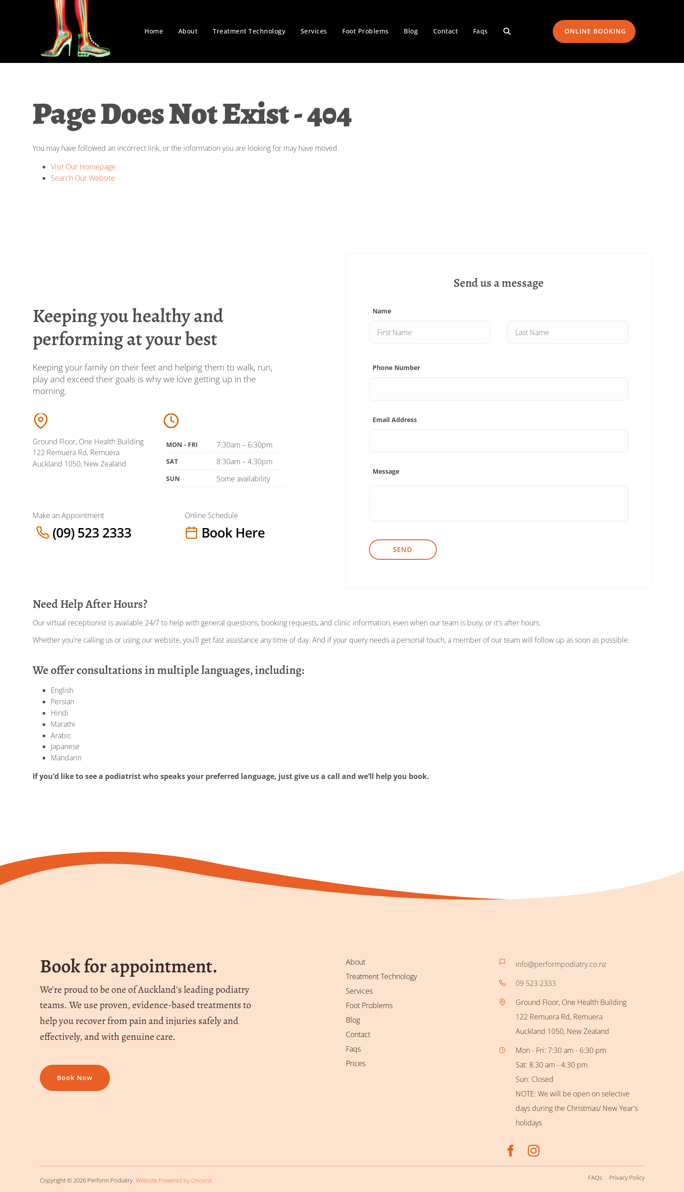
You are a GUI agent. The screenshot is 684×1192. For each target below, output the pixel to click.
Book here (203, 532)
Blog (411, 31)
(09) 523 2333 (55, 532)
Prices (355, 1063)
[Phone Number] (499, 389)
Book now (57, 1071)
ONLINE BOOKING (583, 25)
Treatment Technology (249, 31)
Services (314, 31)
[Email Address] (499, 440)
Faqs (480, 31)
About (188, 31)
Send (402, 549)
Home (153, 31)
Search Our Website (83, 178)
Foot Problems (365, 31)
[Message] (499, 503)
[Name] (430, 332)
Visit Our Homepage (83, 167)
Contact (445, 31)
